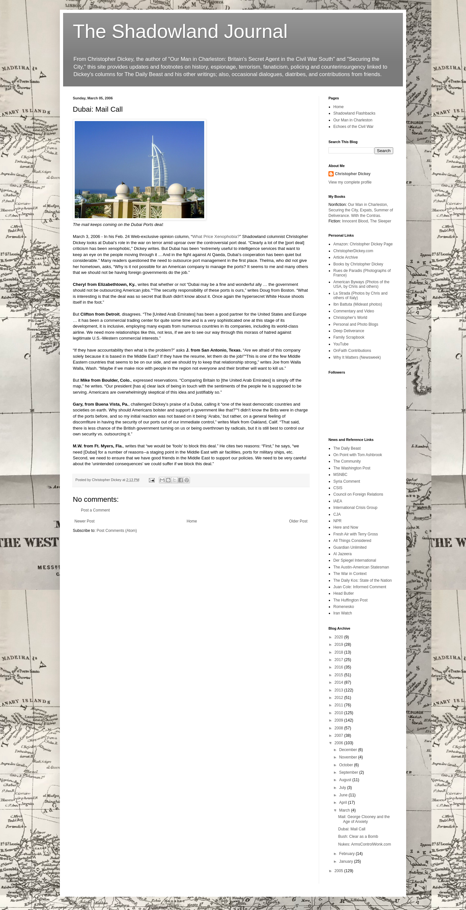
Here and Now (345, 527)
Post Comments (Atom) (116, 530)
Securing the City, (343, 210)
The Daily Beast (347, 448)
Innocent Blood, (355, 221)
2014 (339, 682)
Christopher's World (350, 317)
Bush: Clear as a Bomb (358, 836)
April (343, 802)
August (345, 780)
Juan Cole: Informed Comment (359, 587)
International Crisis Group (355, 507)
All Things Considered (352, 540)
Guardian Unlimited (350, 547)
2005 (339, 871)
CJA (337, 514)
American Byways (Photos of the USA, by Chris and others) (361, 284)
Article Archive (345, 257)
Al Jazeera (342, 554)
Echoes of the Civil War (353, 126)
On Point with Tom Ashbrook (357, 455)
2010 (339, 713)
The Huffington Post (350, 600)
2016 (339, 667)
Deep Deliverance (348, 331)
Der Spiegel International (354, 560)
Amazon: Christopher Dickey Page (363, 244)
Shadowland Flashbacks (354, 113)
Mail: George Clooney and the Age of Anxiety (364, 819)
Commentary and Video (353, 311)
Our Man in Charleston (352, 120)
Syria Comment (346, 481)
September (349, 772)
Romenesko (343, 606)
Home (192, 521)
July (343, 787)
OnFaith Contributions (352, 350)
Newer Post (84, 521)
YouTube (341, 344)
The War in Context (350, 573)
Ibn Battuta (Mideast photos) (357, 304)
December (348, 749)
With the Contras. (366, 215)
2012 (339, 697)
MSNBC (340, 474)
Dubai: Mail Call (351, 829)
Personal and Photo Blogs (355, 324)
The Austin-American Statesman (361, 567)
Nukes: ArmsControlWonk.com (364, 844)
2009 (339, 720)
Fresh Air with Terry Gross (355, 534)
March (345, 810)
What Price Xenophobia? (215, 236)
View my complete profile (350, 182)
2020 (339, 637)
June (344, 795)
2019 (339, 644)
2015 (339, 675)
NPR (337, 521)
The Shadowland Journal (180, 31)
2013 (339, 690)
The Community (347, 461)
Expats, (366, 210)
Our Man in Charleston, (368, 204)
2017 (339, 659)
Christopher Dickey (353, 174)
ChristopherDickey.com (353, 251)
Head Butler (343, 593)
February (347, 853)
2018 (339, 652)
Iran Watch (342, 613)
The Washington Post (351, 468)
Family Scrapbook (348, 337)
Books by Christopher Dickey (358, 264)
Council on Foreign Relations (358, 494)
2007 (339, 735)
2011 (339, 705)
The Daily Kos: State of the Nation (362, 580)
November (348, 757)
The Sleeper (380, 221)
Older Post (298, 521)
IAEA (337, 501)
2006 (339, 743)
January (346, 861)
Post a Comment (95, 510)
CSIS (337, 488)
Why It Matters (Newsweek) (357, 357)
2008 (339, 728)
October (346, 765)
